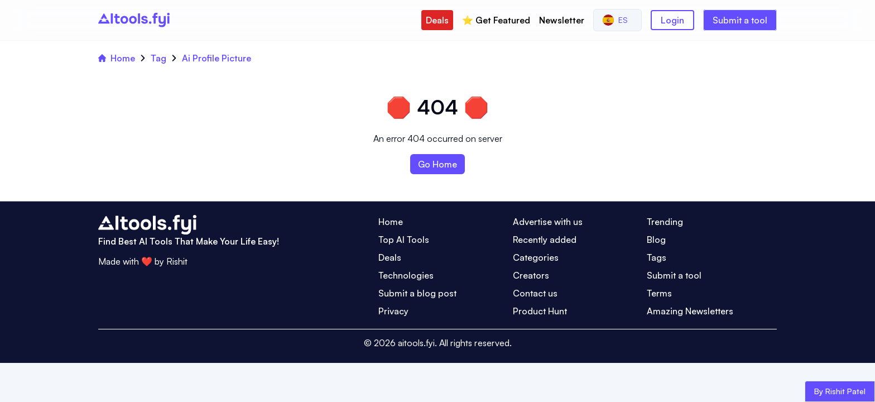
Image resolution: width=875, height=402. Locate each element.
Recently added (544, 239)
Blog (656, 239)
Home (116, 58)
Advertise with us (548, 221)
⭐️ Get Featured (496, 20)
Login (672, 20)
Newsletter (561, 20)
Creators (531, 275)
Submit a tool (740, 20)
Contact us (535, 293)
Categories (536, 257)
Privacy (393, 311)
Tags (656, 257)
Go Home (437, 164)
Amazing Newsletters (690, 311)
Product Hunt (540, 311)
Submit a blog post (417, 293)
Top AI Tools (403, 239)
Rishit (177, 261)
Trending (665, 221)
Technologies (406, 275)
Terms (659, 293)
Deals (437, 20)
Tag (158, 58)
